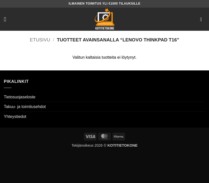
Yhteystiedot (15, 116)
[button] (7, 19)
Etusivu (40, 39)
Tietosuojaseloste (19, 97)
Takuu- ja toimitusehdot (25, 106)
